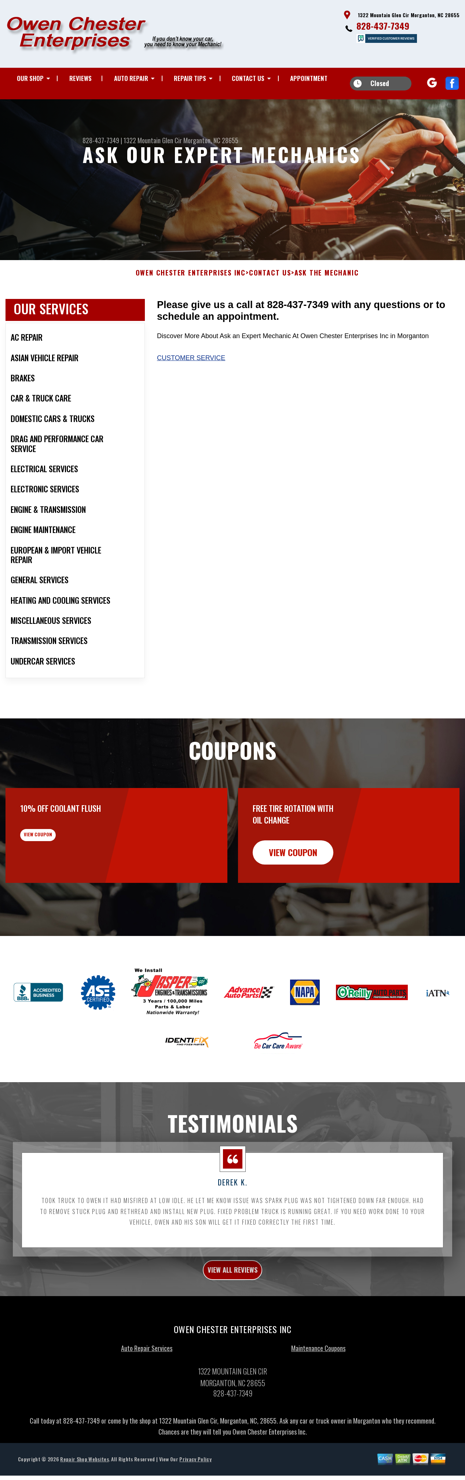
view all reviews (233, 1307)
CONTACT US (248, 78)
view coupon (60, 876)
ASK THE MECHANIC (326, 309)
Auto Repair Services (146, 1388)
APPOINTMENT (308, 78)
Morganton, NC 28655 (210, 140)
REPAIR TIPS (190, 78)
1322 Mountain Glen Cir (153, 140)
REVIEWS (80, 78)
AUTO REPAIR (131, 78)
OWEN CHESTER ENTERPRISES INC (191, 309)
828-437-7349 (382, 25)
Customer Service (191, 393)
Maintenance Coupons (318, 1388)
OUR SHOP (30, 78)
